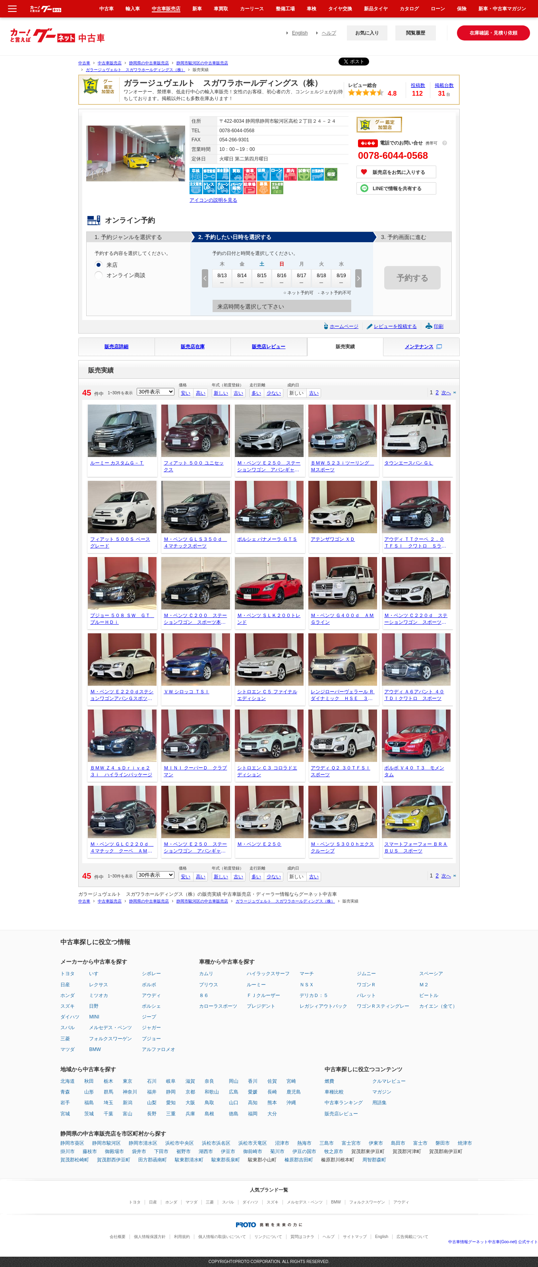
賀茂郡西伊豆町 (113, 1160)
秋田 (89, 1081)
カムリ (206, 973)
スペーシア (431, 973)
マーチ (307, 973)
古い (238, 393)
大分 (272, 1114)
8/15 (262, 278)
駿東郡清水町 (189, 1160)
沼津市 (282, 1143)
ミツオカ (98, 995)
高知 (252, 1102)
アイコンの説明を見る (213, 200)
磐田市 (442, 1143)
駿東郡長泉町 (225, 1160)
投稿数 (418, 85)
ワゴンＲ (366, 984)
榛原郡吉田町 (298, 1160)
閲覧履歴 (415, 33)
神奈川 (130, 1092)
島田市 (398, 1143)
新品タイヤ (376, 9)
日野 (94, 1006)
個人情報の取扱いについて (222, 1236)
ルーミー (256, 984)
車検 (311, 9)
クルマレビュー (389, 1081)
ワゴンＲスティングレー (383, 1006)
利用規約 (182, 1236)
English (300, 33)
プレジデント (261, 1006)
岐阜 (171, 1081)
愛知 (171, 1102)
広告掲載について (412, 1236)
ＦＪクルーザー (263, 995)
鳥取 (209, 1102)
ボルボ (149, 984)
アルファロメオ (158, 1049)
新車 (197, 9)
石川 (152, 1081)
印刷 (438, 326)
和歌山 (212, 1092)
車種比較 (334, 1092)
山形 (89, 1092)
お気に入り (367, 33)
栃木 (108, 1081)
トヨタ (67, 973)
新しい (221, 393)
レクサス (98, 984)
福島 (89, 1102)
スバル (67, 1027)
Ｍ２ (424, 984)
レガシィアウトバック (323, 1006)
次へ (446, 392)
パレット (366, 995)
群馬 (108, 1092)
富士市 (420, 1143)
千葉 (108, 1114)
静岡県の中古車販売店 (149, 63)
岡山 (233, 1081)
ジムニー (366, 973)
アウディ (151, 995)
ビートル (428, 995)
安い (185, 393)
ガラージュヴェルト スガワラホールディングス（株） (135, 69)
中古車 (84, 63)
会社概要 (118, 1236)
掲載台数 (444, 85)
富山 (127, 1114)
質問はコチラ (302, 1236)
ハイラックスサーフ (268, 973)
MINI (94, 1017)
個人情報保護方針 (150, 1236)
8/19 (341, 278)
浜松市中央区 (179, 1143)
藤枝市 (90, 1151)
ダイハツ (69, 1017)
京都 (190, 1092)
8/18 (321, 278)
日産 (65, 984)
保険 (461, 9)
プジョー (151, 1038)
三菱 (65, 1038)
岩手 (65, 1102)
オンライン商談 (125, 276)
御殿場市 (114, 1151)
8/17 (302, 278)
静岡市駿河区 (106, 1143)
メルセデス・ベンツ (110, 1027)
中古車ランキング (344, 1102)
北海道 (67, 1081)
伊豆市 (228, 1151)
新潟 (127, 1102)
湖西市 (206, 1151)
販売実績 (345, 346)
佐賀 (272, 1081)
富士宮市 (351, 1143)
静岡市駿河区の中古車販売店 (202, 63)
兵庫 (190, 1114)
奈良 (209, 1081)
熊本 (272, 1102)
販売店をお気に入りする (399, 172)
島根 (209, 1114)
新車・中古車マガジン (502, 9)
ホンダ (67, 995)
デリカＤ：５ (314, 995)
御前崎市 (252, 1151)
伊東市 (376, 1143)
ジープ (149, 1017)
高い (200, 393)
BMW (95, 1049)
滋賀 (190, 1081)
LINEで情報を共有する (397, 188)
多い (256, 393)
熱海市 (304, 1143)
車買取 (221, 9)
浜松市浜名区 (216, 1143)
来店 (112, 265)
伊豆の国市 (304, 1151)
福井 (152, 1092)
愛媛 (252, 1092)
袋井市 (139, 1151)
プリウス (208, 984)
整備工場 (285, 9)
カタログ (409, 9)
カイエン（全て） (438, 1006)
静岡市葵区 (72, 1143)
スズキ (67, 1006)
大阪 (190, 1102)
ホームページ (344, 326)
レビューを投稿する (395, 326)
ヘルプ (329, 33)
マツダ (67, 1049)
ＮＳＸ (307, 984)
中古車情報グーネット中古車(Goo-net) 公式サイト (493, 1242)
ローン (438, 9)
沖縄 (291, 1102)
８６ (204, 995)
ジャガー (151, 1027)
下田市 (161, 1151)
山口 (233, 1102)
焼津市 (465, 1143)
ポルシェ (151, 1006)
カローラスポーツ (218, 1006)
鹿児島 (293, 1092)
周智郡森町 (374, 1160)
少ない (274, 393)
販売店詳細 (116, 346)
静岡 (171, 1092)
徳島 (233, 1114)
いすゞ (96, 973)
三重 (171, 1114)
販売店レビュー (268, 346)
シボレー (151, 973)
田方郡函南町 (152, 1160)
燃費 (329, 1081)
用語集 (379, 1102)
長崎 (272, 1092)
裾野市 (183, 1151)
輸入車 (133, 9)
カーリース (252, 9)
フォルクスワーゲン (110, 1038)
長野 (152, 1114)
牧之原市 (333, 1151)
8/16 (282, 278)
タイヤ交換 (340, 9)
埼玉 (108, 1102)
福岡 (252, 1114)
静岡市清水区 (143, 1143)
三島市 (326, 1143)
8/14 (242, 278)
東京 (127, 1081)
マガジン (381, 1092)
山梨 (152, 1102)
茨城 (89, 1114)
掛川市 (67, 1151)
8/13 (222, 278)
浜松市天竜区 (252, 1143)
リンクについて (268, 1236)
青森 (65, 1092)
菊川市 (277, 1151)
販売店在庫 (193, 346)
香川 (252, 1081)
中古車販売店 (110, 63)
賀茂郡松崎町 (74, 1160)
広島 (233, 1092)
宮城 (65, 1114)
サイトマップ (355, 1236)
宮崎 (291, 1081)
